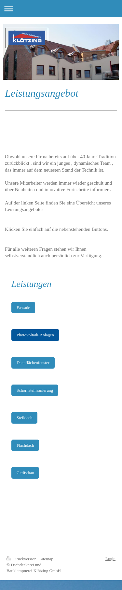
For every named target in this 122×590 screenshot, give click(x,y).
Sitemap (46, 558)
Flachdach (25, 445)
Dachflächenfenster (33, 362)
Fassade (23, 307)
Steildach (24, 417)
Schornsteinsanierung (35, 390)
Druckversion (22, 558)
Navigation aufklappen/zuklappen (61, 9)
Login (110, 558)
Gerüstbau (25, 472)
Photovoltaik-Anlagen (35, 334)
